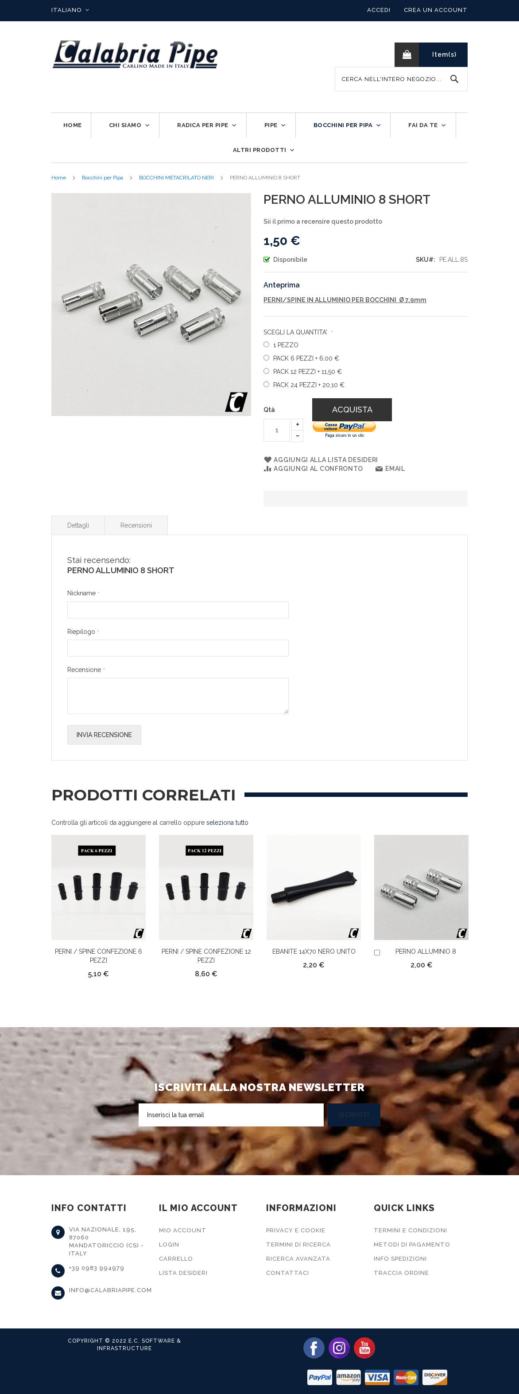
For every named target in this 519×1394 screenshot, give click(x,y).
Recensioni (136, 525)
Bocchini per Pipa (102, 178)
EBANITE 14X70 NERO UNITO (314, 951)
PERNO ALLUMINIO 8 (425, 951)
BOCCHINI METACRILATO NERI (176, 178)
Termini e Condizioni (410, 1230)
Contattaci (287, 1273)
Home (58, 178)
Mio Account (182, 1230)
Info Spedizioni (400, 1258)
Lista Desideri (183, 1273)
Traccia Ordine (401, 1273)
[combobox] (401, 79)
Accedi (379, 10)
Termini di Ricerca (298, 1244)
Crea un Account (436, 10)
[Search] (454, 79)
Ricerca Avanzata (298, 1258)
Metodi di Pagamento (412, 1244)
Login (169, 1244)
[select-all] (227, 822)
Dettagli (78, 525)
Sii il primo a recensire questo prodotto (322, 221)
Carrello (176, 1258)
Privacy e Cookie (295, 1230)
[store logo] (135, 54)
